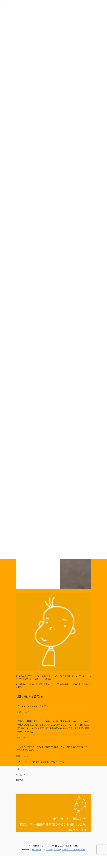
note (18, 768)
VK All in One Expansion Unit (73, 849)
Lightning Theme (52, 849)
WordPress (36, 849)
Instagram (20, 774)
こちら (60, 761)
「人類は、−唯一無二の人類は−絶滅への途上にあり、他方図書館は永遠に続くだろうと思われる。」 (53, 748)
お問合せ (20, 779)
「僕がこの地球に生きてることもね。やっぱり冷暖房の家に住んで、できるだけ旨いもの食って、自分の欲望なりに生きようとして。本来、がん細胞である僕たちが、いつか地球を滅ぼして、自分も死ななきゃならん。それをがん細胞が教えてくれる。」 (53, 726)
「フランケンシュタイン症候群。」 (33, 706)
